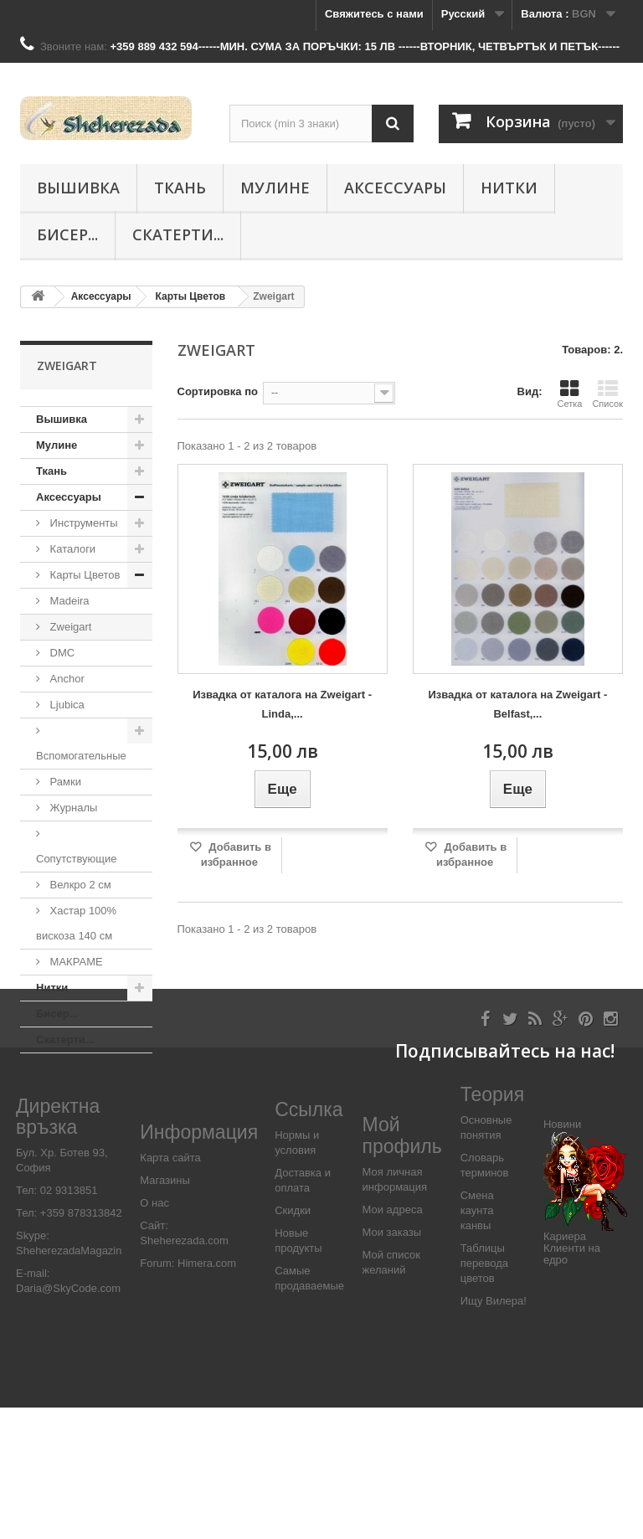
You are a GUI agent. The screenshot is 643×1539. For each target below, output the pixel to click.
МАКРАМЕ (75, 961)
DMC (61, 652)
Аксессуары (395, 188)
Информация (199, 1263)
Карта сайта (170, 1289)
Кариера (564, 1367)
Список (607, 393)
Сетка (569, 393)
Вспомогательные (81, 755)
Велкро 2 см (79, 884)
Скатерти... (178, 234)
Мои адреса (393, 1341)
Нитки (509, 188)
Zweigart (69, 626)
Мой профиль (402, 1267)
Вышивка (78, 188)
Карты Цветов (83, 575)
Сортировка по (217, 391)
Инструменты (82, 523)
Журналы (72, 807)
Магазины (165, 1311)
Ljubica (66, 704)
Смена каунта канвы (477, 1341)
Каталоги (71, 549)
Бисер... (67, 234)
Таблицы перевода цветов (484, 1394)
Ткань (180, 188)
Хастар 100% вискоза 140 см (76, 923)
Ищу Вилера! (493, 1432)
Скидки (293, 1342)
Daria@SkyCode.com (68, 1420)
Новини (562, 1255)
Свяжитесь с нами (374, 14)
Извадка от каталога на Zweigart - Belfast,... (517, 704)
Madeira (68, 600)
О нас (154, 1334)
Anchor (66, 678)
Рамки (64, 781)
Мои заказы (392, 1363)
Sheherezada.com (184, 1372)
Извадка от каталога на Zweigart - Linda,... (282, 704)
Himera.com (205, 1394)
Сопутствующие (76, 858)
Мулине (275, 188)
